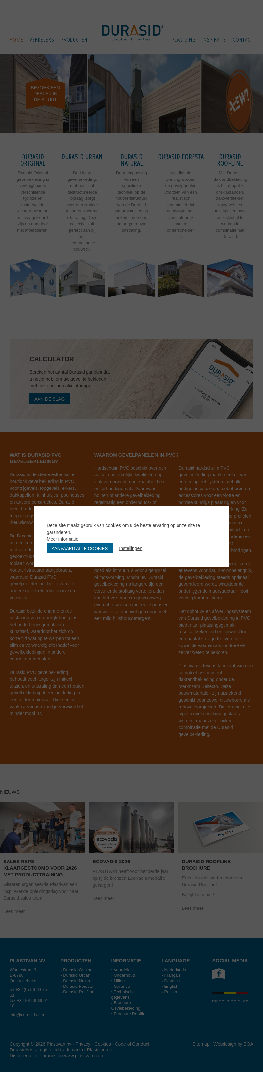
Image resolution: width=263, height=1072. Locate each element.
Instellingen (130, 548)
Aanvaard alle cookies (80, 548)
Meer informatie (62, 539)
